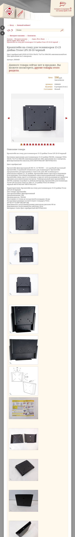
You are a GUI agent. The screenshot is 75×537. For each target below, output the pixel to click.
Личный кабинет (23, 25)
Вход (12, 25)
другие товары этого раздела (34, 69)
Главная (9, 39)
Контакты (32, 36)
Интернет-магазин (17, 36)
